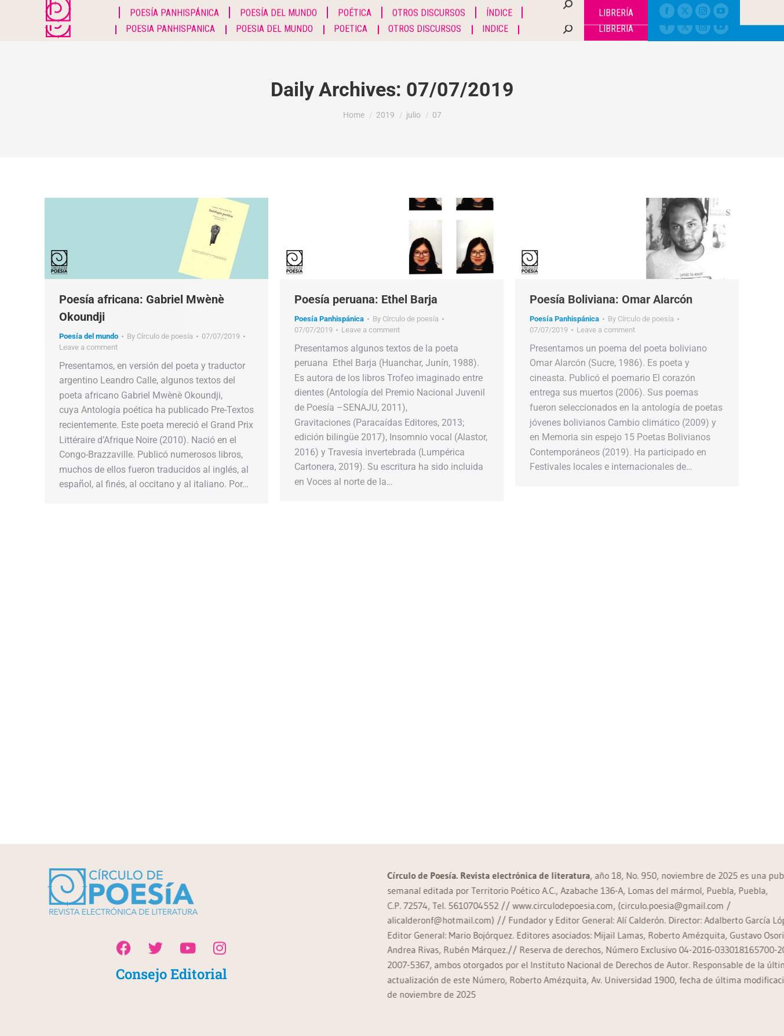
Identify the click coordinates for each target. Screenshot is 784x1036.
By (160, 336)
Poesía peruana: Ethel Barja (365, 299)
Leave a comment (88, 347)
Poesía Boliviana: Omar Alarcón (611, 299)
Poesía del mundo (88, 336)
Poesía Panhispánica (329, 318)
